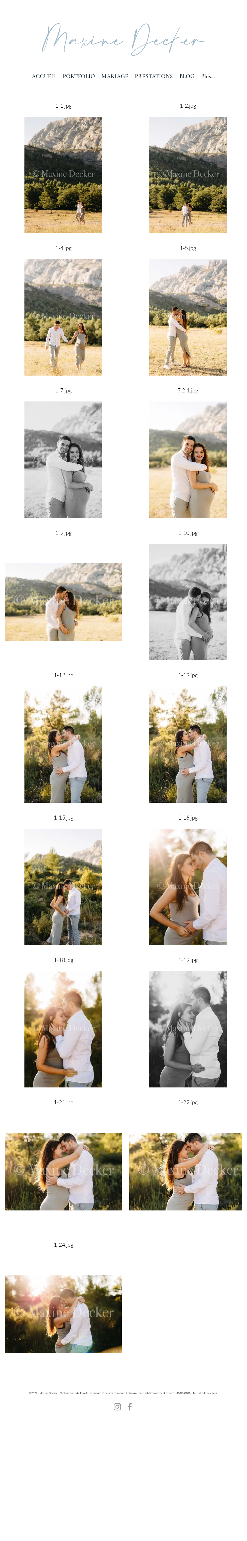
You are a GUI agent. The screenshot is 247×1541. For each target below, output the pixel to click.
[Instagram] (117, 1407)
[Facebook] (130, 1407)
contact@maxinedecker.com (156, 1393)
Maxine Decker (123, 41)
